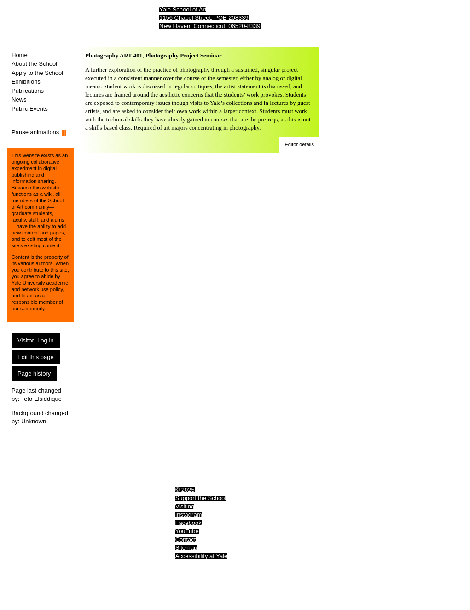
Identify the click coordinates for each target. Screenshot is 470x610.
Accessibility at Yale (201, 556)
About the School (34, 63)
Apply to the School (37, 72)
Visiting (185, 506)
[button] (299, 145)
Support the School (200, 498)
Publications (28, 90)
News (19, 99)
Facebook (188, 522)
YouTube (187, 531)
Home (20, 54)
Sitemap (186, 547)
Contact (185, 539)
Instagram (188, 514)
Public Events (30, 108)
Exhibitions (26, 81)
